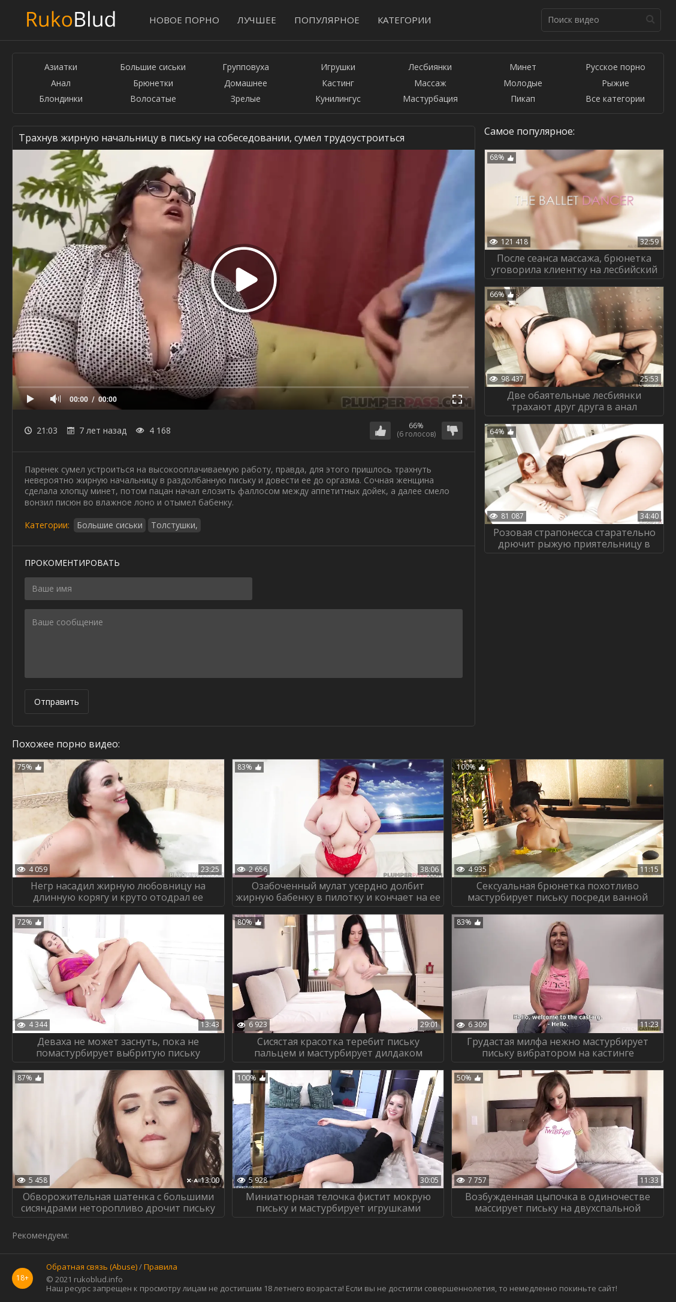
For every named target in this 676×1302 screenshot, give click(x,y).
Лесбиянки (430, 67)
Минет (522, 67)
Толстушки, (174, 525)
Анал (61, 83)
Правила (160, 1267)
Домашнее (245, 83)
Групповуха (245, 67)
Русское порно (615, 67)
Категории (404, 20)
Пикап (523, 99)
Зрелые (246, 99)
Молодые (522, 83)
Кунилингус (338, 99)
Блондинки (61, 99)
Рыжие (615, 83)
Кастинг (338, 83)
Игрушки (338, 67)
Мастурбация (430, 99)
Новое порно (184, 20)
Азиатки (60, 67)
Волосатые (153, 99)
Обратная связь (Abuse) (91, 1267)
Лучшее (256, 20)
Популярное (327, 20)
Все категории (615, 99)
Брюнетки (153, 83)
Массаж (430, 83)
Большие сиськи (153, 67)
